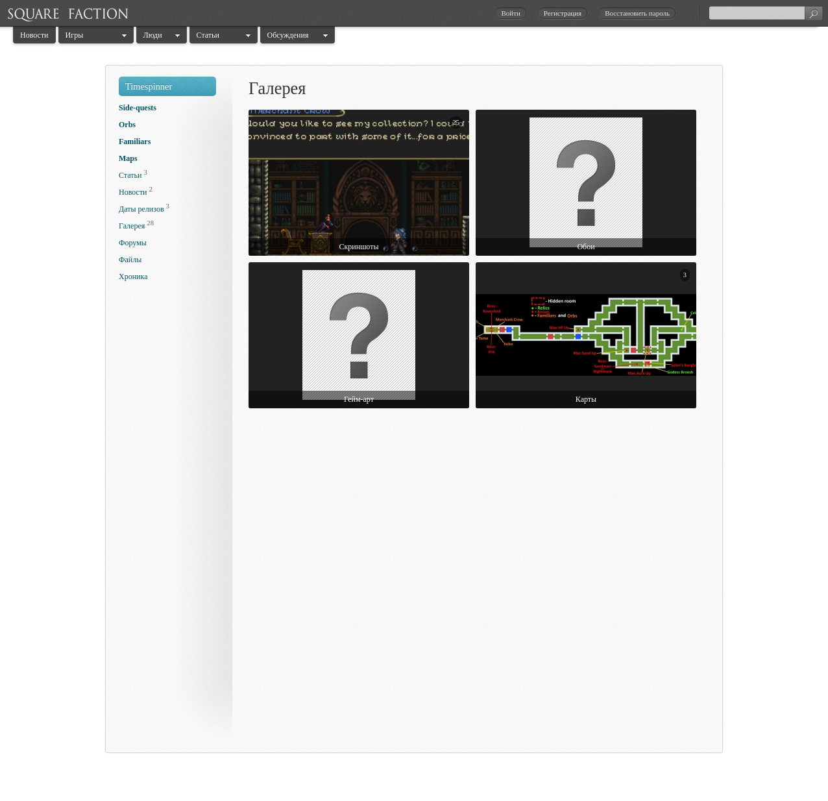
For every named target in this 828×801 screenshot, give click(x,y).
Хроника (133, 276)
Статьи (208, 35)
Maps (128, 158)
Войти (510, 13)
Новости (34, 35)
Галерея (132, 225)
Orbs (127, 124)
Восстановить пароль (637, 13)
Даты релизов (141, 209)
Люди (152, 35)
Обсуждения (288, 35)
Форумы (133, 242)
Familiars (135, 141)
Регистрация (562, 13)
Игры (75, 35)
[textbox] (765, 12)
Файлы (130, 259)
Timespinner (148, 86)
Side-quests (137, 107)
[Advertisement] (171, 520)
